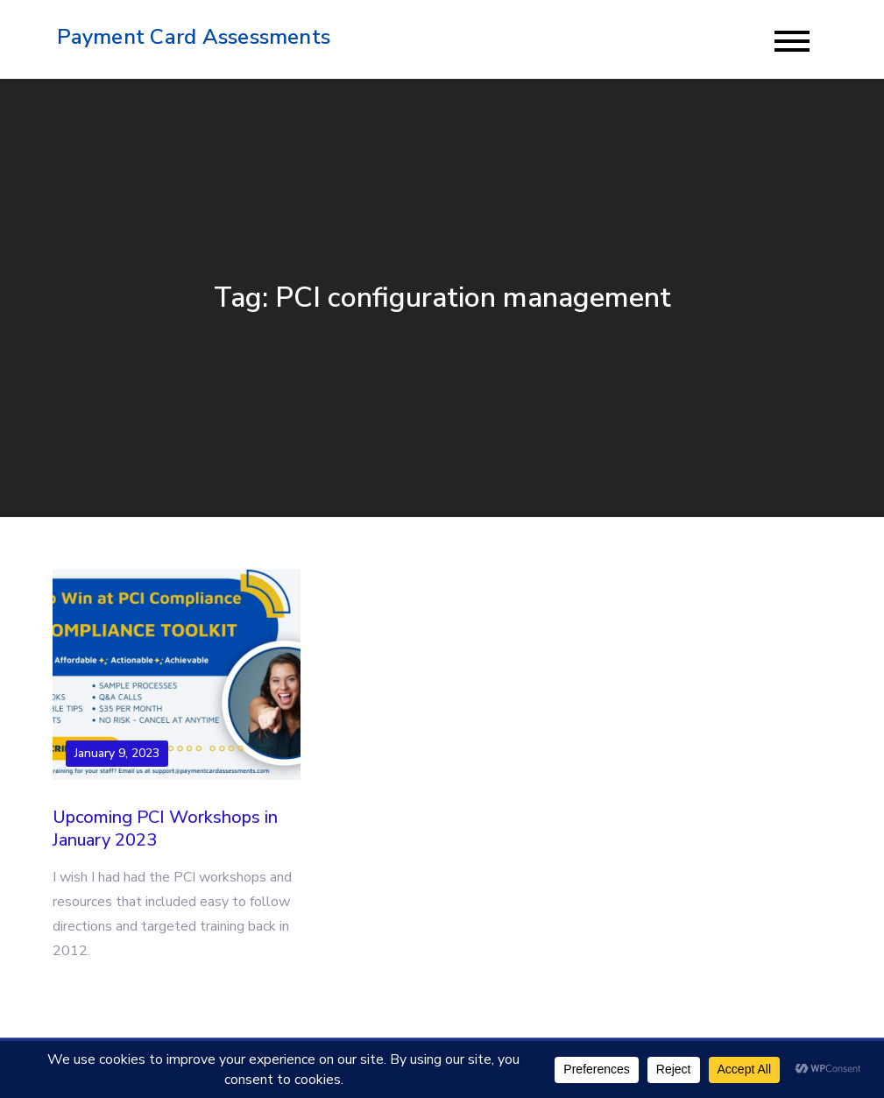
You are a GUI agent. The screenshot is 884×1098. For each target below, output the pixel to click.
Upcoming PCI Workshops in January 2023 (165, 828)
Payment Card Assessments (193, 37)
